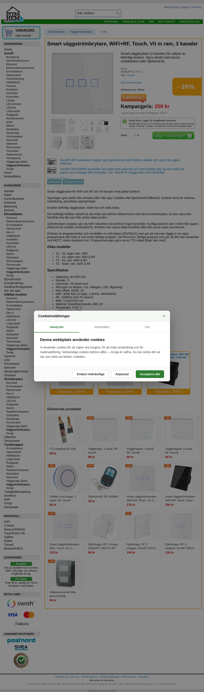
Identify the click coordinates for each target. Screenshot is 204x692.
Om (147, 327)
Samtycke (57, 327)
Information (102, 327)
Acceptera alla (150, 374)
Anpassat (122, 374)
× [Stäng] (163, 316)
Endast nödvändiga (90, 374)
